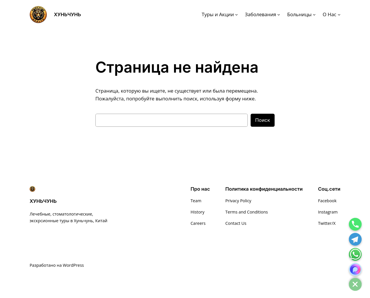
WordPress (73, 265)
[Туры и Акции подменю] (236, 14)
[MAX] (355, 269)
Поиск (262, 120)
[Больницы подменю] (314, 14)
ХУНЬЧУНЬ (67, 14)
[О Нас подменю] (339, 14)
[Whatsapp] (355, 254)
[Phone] (355, 224)
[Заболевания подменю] (278, 14)
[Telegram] (355, 239)
